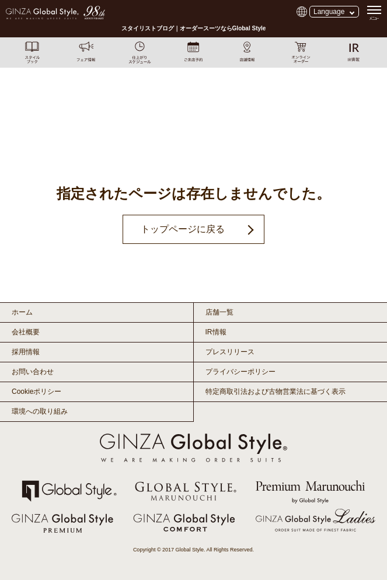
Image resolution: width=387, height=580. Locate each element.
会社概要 (26, 332)
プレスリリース (229, 352)
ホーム (22, 312)
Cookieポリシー (36, 391)
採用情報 (26, 352)
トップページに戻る (183, 229)
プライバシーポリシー (240, 372)
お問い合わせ (33, 372)
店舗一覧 (219, 312)
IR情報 (215, 332)
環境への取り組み (40, 411)
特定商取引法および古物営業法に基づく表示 (275, 391)
